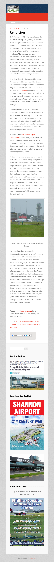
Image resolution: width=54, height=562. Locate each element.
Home (11, 29)
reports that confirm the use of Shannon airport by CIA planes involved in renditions (25, 325)
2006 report (22, 90)
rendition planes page (24, 311)
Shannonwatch (32, 558)
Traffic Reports (18, 29)
